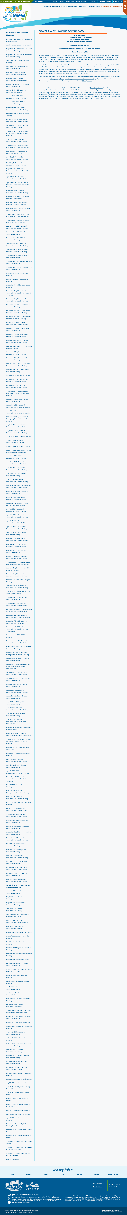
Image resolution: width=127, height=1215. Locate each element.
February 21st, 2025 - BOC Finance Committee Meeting (17, 233)
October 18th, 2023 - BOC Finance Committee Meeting (17, 660)
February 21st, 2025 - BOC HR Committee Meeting (15, 239)
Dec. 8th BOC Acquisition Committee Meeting (18, 1000)
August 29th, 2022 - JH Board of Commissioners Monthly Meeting (17, 868)
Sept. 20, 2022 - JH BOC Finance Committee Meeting (16, 863)
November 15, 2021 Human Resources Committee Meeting (18, 1017)
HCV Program (72, 7)
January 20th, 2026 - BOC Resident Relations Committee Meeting (17, 97)
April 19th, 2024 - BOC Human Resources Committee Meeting (16, 528)
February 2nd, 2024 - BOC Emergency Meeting (18, 581)
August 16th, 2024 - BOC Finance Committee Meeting (17, 400)
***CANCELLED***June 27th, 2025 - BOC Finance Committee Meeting (17, 146)
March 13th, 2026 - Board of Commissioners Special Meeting (16, 79)
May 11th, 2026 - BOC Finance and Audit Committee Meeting (19, 50)
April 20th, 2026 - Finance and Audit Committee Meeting (18, 68)
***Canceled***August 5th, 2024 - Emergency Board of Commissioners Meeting (18, 419)
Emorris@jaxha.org (96, 88)
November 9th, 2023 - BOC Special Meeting (17, 636)
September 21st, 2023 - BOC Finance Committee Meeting (18, 679)
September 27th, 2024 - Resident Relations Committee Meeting (17, 353)
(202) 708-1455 (42, 1201)
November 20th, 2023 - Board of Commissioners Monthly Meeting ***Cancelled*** (17, 629)
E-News (67, 1)
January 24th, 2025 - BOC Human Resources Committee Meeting (17, 251)
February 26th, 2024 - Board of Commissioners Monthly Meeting (17, 557)
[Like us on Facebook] (125, 6)
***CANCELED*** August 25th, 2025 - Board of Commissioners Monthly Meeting (18, 133)
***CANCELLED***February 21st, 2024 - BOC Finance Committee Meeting (19, 563)
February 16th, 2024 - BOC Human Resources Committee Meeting (17, 575)
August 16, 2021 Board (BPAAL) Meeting (19, 1079)
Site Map (27, 1210)
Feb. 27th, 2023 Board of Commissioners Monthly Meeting (17, 798)
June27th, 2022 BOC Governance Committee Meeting (18, 886)
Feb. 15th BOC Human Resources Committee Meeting (17, 964)
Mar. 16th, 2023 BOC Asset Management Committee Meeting (17, 792)
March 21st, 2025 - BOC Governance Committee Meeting (18, 209)
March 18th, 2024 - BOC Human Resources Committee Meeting (16, 545)
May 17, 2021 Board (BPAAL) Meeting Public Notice (18, 1105)
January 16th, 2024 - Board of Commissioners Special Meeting (16, 604)
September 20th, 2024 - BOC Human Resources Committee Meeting (18, 365)
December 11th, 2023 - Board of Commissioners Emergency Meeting (18, 616)
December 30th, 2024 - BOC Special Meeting (18, 286)
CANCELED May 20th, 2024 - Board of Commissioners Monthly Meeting (18, 487)
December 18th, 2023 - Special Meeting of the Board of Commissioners (19, 610)
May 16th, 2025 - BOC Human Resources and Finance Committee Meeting (18, 171)
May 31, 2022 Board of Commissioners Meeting (18, 898)
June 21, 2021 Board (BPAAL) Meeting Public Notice (18, 1088)
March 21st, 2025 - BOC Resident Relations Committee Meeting (17, 204)
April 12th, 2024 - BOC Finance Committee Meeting (16, 534)
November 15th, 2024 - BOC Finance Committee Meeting (18, 306)
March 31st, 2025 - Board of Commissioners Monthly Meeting (17, 192)
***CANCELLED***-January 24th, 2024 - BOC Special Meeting (18, 593)
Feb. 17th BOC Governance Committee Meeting (19, 955)
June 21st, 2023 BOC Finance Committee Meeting (15, 715)
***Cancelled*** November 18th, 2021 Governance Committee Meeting (18, 1012)
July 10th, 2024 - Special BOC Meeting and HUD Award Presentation (18, 451)
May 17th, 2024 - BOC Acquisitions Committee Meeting (17, 492)
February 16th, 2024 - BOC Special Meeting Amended (17, 569)
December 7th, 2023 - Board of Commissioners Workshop (16, 622)
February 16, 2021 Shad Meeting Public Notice (18, 1137)
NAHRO (79, 1175)
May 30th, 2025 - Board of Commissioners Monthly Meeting (17, 158)
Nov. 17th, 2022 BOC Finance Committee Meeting (15, 845)
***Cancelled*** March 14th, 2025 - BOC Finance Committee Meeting (18, 215)
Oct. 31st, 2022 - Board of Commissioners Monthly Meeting (17, 857)
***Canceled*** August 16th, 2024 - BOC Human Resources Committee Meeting (18, 393)
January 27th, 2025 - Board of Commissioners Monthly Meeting (17, 245)
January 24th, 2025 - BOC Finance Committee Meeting (17, 257)
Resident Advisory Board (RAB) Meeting (19, 45)
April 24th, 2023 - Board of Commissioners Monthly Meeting (17, 760)
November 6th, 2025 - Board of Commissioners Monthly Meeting (17, 121)
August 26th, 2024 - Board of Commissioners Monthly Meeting (17, 386)
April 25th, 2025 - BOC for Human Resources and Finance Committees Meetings (18, 185)
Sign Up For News (81, 1)
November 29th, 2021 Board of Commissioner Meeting (16, 1006)
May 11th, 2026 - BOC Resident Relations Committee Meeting (19, 56)
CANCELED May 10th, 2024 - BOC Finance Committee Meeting (17, 504)
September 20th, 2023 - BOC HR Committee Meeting (17, 685)
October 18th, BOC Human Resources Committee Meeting (18, 1045)
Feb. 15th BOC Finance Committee (17, 960)
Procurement (92, 1)
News (72, 1)
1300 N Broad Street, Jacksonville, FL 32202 (18, 1212)
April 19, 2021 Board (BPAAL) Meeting (18, 1114)
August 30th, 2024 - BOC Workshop (18, 376)
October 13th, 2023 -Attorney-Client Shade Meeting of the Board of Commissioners (18, 666)
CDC (12, 1175)
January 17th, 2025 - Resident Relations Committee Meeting (19, 262)
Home (55, 1)
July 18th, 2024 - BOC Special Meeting (18, 437)
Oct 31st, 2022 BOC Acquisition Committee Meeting (16, 851)
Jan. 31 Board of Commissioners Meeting (16, 976)
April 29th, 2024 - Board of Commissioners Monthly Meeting (17, 516)
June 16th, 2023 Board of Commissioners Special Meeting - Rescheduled (17, 722)
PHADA (96, 1175)
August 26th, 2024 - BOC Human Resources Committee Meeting (17, 380)
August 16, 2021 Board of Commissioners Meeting (19, 1074)
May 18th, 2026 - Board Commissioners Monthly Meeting (19, 40)
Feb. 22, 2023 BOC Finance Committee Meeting (18, 804)
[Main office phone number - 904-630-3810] (11, 1)
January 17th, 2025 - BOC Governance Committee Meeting (19, 268)
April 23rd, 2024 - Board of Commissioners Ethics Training (16, 522)
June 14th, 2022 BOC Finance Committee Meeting (15, 892)
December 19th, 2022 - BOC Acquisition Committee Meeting (19, 833)
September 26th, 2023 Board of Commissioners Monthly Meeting (17, 673)
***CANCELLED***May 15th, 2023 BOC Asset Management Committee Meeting (18, 741)
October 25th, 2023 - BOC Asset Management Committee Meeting (17, 654)
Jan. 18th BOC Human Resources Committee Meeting (17, 988)
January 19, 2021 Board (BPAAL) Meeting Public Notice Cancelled (19, 1148)
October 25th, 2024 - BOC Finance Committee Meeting (17, 329)
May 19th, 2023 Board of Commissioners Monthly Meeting (19, 729)
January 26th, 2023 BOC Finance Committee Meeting (17, 821)
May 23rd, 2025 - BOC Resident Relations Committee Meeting (16, 164)
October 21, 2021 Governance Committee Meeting (16, 1033)
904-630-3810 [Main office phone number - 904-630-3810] (99, 1183)
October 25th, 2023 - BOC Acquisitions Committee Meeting (19, 648)
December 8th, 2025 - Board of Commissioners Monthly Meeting (17, 109)
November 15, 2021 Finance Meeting (18, 1022)
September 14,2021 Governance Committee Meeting (16, 1063)
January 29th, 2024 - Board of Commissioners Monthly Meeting (17, 587)
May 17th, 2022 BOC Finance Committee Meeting (15, 904)
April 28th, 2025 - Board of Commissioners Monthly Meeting (17, 178)
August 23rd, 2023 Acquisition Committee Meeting (15, 703)
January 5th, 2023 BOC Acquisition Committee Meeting (17, 827)
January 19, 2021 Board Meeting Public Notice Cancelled (18, 1154)
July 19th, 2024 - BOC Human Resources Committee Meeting (16, 432)
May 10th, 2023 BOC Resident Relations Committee (19, 748)
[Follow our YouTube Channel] (125, 9)
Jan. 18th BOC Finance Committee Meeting (17, 982)
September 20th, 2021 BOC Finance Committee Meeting (18, 1057)
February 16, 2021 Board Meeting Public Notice (19, 1131)
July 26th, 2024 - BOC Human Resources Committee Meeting (16, 426)
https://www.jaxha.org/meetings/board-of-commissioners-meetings (73, 79)
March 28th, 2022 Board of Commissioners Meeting (15, 927)
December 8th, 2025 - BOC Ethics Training (17, 115)
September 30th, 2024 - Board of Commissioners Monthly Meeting (17, 341)
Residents (83, 7)
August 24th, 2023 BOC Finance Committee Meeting (16, 697)
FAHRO (29, 1175)
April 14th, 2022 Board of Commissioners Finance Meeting (17, 921)
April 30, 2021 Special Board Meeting (18, 1110)
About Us (47, 7)
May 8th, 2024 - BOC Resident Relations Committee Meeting (16, 510)
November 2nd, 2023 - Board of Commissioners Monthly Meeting (17, 642)
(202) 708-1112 (29, 1201)
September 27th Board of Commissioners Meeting (14, 1051)
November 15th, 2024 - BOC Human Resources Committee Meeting (18, 312)
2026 (7, 1210)
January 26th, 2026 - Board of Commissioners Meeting (16, 91)
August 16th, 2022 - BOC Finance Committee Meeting (17, 874)
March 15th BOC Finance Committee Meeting (18, 937)
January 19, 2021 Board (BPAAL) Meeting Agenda (19, 1143)
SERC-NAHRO (113, 1175)
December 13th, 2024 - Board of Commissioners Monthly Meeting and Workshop (18, 293)
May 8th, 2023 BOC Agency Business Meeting (18, 754)
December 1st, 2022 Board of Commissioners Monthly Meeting (17, 839)
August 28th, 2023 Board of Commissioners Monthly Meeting (17, 691)
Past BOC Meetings (12, 1159)
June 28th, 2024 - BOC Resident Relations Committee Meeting (16, 457)
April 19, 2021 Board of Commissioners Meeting (18, 1119)
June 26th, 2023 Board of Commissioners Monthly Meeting (17, 709)
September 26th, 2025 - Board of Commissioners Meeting (17, 126)
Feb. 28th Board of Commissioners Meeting (17, 943)
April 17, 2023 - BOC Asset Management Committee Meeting (17, 772)
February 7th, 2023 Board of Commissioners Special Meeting (16, 809)
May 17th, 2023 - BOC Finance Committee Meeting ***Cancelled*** (18, 735)
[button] (125, 2)
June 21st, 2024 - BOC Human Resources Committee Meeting (16, 469)
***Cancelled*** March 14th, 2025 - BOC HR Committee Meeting (18, 221)
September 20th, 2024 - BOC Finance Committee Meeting (18, 359)
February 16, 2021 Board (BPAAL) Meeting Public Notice (16, 1125)
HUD (62, 1175)
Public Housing (58, 7)
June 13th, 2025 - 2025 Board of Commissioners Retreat (16, 152)
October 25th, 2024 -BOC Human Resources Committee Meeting (17, 335)
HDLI (46, 1175)
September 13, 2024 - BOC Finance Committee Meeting (17, 371)
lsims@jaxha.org (95, 69)
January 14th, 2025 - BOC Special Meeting (17, 274)
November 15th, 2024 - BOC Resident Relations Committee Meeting (18, 318)
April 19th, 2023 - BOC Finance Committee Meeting (16, 766)
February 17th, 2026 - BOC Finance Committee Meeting (17, 85)
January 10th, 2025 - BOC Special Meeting (17, 280)
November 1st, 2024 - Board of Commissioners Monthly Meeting (17, 324)
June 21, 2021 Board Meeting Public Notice (17, 1094)
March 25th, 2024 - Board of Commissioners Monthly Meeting (17, 540)
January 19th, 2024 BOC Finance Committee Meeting (16, 599)
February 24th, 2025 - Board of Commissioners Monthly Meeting (17, 227)
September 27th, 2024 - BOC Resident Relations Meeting (19, 347)
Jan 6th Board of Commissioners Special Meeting (17, 994)
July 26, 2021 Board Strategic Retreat (18, 1083)
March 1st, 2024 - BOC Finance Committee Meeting (16, 551)
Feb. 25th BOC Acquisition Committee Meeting (18, 949)
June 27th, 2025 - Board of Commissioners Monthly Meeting (17, 140)
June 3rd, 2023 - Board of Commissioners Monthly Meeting (17, 481)
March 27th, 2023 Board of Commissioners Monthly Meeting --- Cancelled (18, 779)
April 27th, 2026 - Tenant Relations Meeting (17, 62)
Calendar (61, 1)
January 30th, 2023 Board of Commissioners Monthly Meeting (17, 815)
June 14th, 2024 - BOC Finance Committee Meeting (16, 475)
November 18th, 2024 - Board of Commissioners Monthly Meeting (17, 300)
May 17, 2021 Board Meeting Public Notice (17, 1100)
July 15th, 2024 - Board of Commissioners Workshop (15, 441)
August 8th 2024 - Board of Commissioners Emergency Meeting (18, 412)
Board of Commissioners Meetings (17, 33)
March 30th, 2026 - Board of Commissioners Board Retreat (16, 73)
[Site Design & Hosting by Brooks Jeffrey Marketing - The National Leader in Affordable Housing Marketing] (107, 1211)
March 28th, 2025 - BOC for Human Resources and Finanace (17, 198)
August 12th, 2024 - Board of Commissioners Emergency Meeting (18, 406)
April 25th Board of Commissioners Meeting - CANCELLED (17, 916)
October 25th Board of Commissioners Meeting (19, 1027)
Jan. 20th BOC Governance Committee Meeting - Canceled (19, 970)
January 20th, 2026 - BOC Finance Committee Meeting (17, 103)
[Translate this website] (4, 1)
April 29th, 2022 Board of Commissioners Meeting (14, 910)
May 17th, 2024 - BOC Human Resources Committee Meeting (16, 498)
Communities (94, 7)
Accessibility (35, 1210)
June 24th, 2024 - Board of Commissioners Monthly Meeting (17, 463)
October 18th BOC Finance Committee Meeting (19, 1039)
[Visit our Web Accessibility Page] (2, 1)
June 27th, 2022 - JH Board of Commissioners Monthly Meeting (17, 880)
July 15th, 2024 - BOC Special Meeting (18, 446)
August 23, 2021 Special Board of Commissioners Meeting (16, 1068)
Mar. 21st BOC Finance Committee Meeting (17, 786)
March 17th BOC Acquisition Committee (19, 932)
